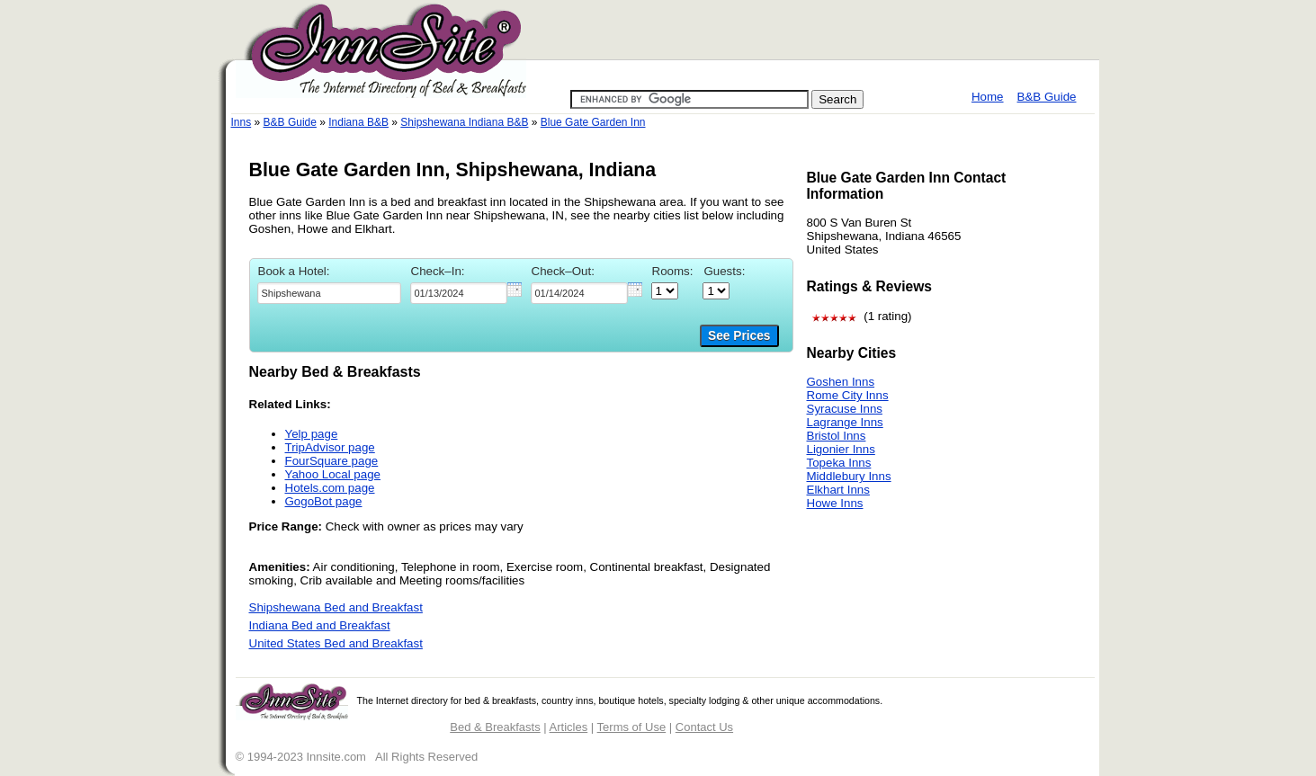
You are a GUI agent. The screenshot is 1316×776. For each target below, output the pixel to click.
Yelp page (311, 434)
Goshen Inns (841, 381)
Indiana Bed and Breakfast (319, 625)
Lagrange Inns (845, 422)
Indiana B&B (358, 122)
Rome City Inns (848, 395)
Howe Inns (835, 503)
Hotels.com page (330, 488)
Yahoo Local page (332, 474)
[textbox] (329, 293)
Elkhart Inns (838, 489)
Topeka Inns (839, 462)
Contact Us (704, 727)
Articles (569, 727)
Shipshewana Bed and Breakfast (336, 607)
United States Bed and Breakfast (336, 643)
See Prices (739, 336)
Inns (241, 122)
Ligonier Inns (841, 449)
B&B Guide (1047, 96)
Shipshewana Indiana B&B (464, 122)
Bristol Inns (836, 435)
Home (987, 96)
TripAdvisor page (330, 447)
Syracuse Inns (844, 408)
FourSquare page (332, 461)
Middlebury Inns (849, 476)
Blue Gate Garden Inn (593, 122)
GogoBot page (324, 501)
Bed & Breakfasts (495, 727)
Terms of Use (632, 727)
